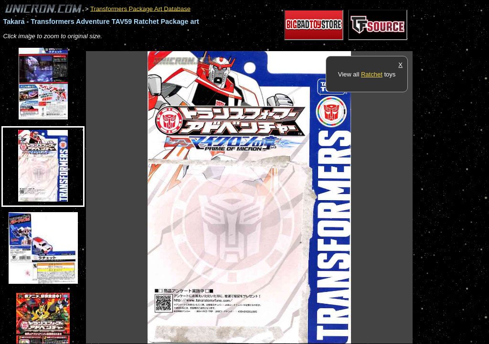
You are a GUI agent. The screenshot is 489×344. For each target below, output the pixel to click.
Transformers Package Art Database (140, 8)
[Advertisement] (260, 46)
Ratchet (372, 74)
